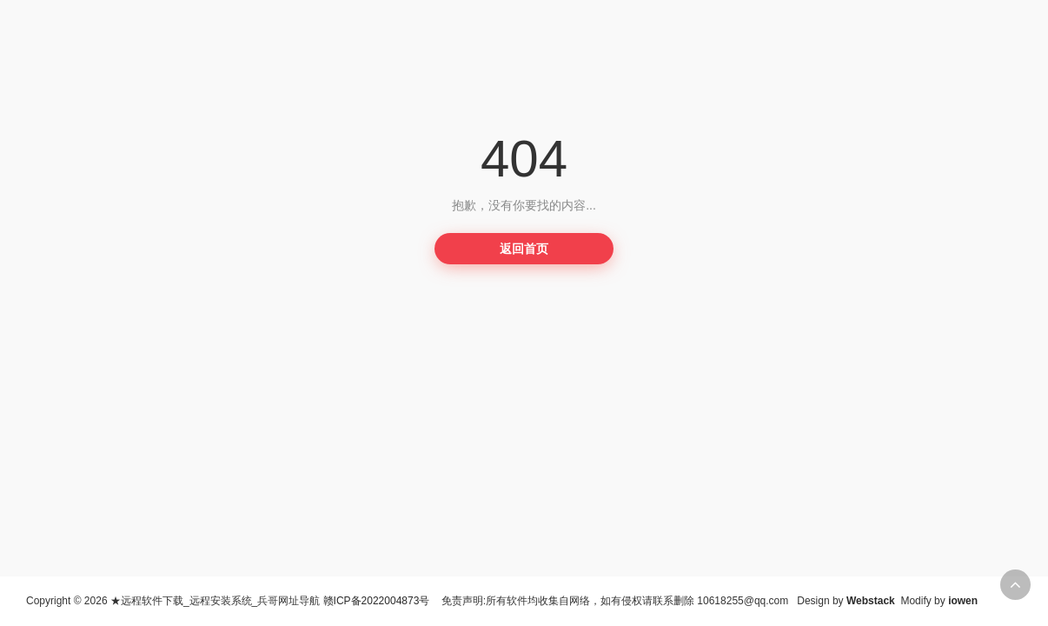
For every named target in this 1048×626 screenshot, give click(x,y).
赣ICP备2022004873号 (376, 601)
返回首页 (524, 249)
